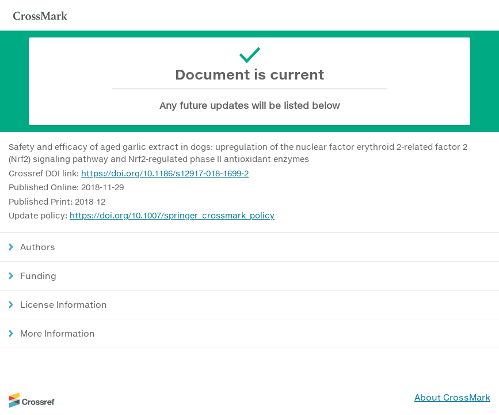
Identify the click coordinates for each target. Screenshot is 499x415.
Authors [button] (37, 247)
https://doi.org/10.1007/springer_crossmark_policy (172, 215)
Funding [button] (38, 275)
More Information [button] (57, 333)
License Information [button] (63, 304)
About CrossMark (452, 397)
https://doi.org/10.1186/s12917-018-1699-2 (165, 173)
